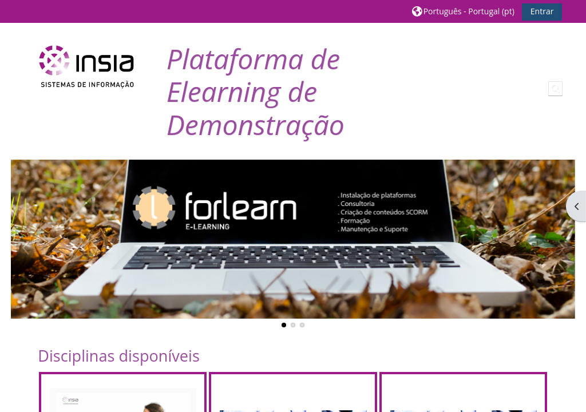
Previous (25, 247)
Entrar (542, 11)
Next (560, 247)
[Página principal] (86, 66)
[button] (463, 11)
